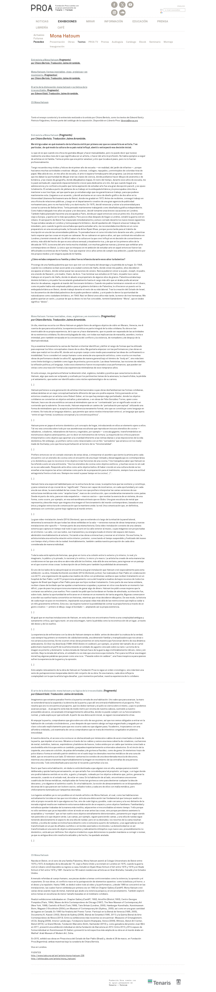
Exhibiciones (67, 21)
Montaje (168, 41)
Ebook (142, 41)
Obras (71, 41)
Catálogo (131, 41)
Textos (81, 41)
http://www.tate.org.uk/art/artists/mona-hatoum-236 (57, 955)
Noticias (42, 21)
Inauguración (57, 46)
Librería (42, 27)
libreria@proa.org (129, 120)
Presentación (57, 41)
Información (113, 21)
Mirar (90, 21)
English (181, 6)
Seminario (155, 41)
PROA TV (93, 41)
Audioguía (117, 41)
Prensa (162, 21)
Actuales (39, 35)
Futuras (38, 38)
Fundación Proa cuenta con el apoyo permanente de (67, 8)
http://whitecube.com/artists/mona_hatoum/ (53, 958)
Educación (140, 21)
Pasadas (39, 41)
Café (61, 27)
